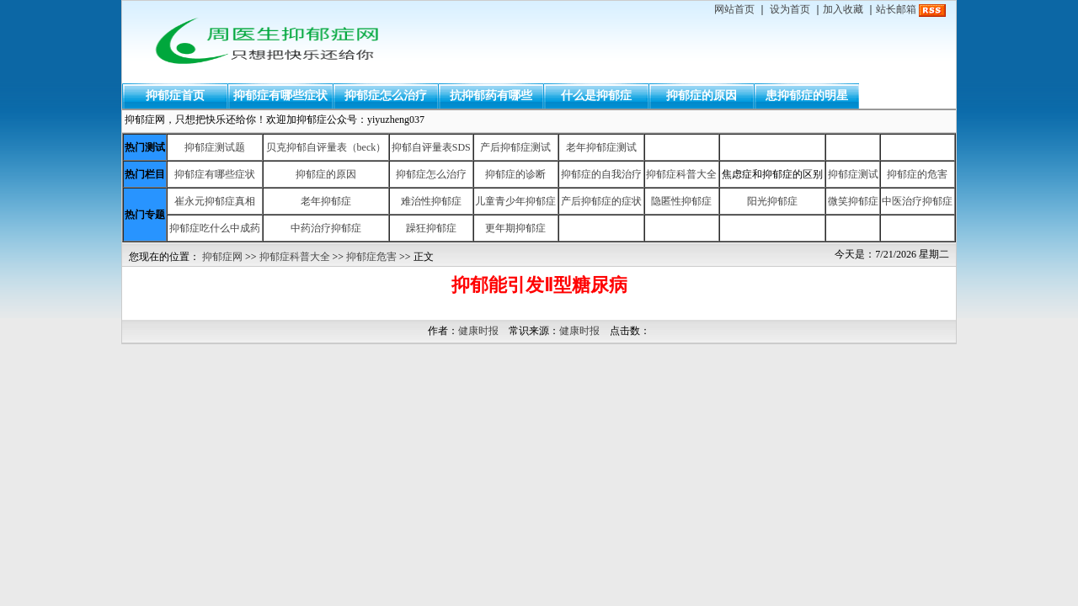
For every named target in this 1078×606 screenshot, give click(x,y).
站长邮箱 (896, 9)
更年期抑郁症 (515, 228)
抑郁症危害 (371, 257)
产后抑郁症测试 (515, 147)
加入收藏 (843, 9)
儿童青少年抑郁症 (515, 201)
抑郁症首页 (175, 95)
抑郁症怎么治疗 (385, 95)
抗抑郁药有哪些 (491, 95)
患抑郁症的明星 (807, 95)
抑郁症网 (222, 257)
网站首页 (734, 9)
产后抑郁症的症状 (601, 201)
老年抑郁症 (326, 201)
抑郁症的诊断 (515, 174)
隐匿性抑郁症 (681, 201)
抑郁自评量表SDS (431, 147)
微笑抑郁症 (853, 201)
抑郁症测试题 (214, 147)
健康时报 (478, 331)
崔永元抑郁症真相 (214, 201)
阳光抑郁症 (772, 201)
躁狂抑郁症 (431, 228)
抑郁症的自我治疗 (601, 174)
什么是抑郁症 (596, 95)
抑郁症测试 (853, 174)
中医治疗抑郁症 (917, 201)
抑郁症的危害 (917, 174)
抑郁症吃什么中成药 (214, 228)
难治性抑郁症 (431, 201)
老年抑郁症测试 (601, 147)
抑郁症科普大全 (681, 174)
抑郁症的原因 (701, 95)
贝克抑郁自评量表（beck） (326, 147)
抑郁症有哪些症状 (280, 95)
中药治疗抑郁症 (326, 228)
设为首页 (790, 9)
